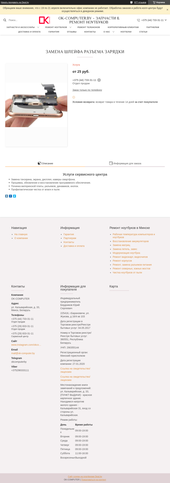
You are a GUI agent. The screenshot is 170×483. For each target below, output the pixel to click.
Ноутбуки (126, 32)
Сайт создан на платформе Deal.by (85, 476)
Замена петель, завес (125, 249)
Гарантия (53, 32)
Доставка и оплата (29, 32)
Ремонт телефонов (89, 27)
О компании (21, 238)
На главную (20, 234)
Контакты (90, 32)
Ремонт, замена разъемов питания (132, 264)
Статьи (143, 32)
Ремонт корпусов (122, 260)
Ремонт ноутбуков (56, 27)
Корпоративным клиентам (123, 27)
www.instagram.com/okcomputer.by (27, 344)
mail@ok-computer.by (23, 353)
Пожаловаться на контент (93, 479)
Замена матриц (121, 245)
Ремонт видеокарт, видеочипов (130, 256)
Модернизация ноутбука (126, 252)
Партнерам (152, 27)
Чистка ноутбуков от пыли (127, 272)
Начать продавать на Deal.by (15, 2)
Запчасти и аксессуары (21, 27)
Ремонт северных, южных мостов (131, 268)
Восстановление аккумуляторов (131, 241)
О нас (107, 32)
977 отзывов (140, 2)
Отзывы (71, 32)
